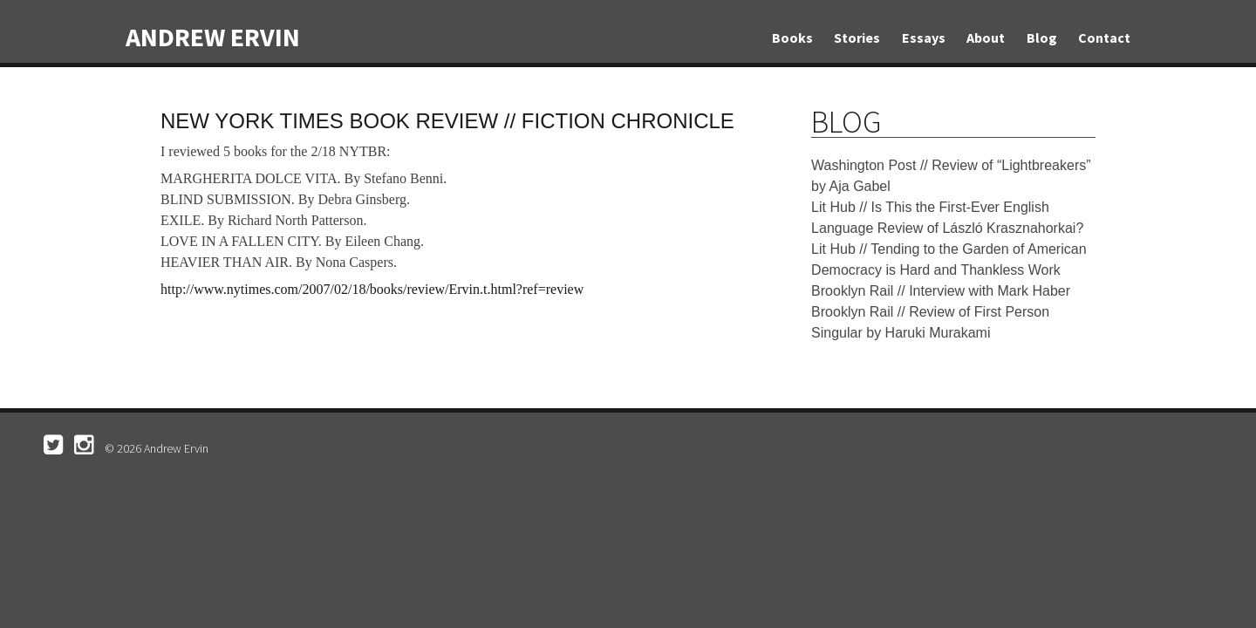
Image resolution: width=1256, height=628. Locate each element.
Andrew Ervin (213, 36)
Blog (1042, 37)
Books (792, 37)
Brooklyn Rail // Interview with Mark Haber (940, 290)
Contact (1104, 37)
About (985, 37)
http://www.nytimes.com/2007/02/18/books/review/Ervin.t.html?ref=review (372, 289)
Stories (857, 37)
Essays (923, 37)
